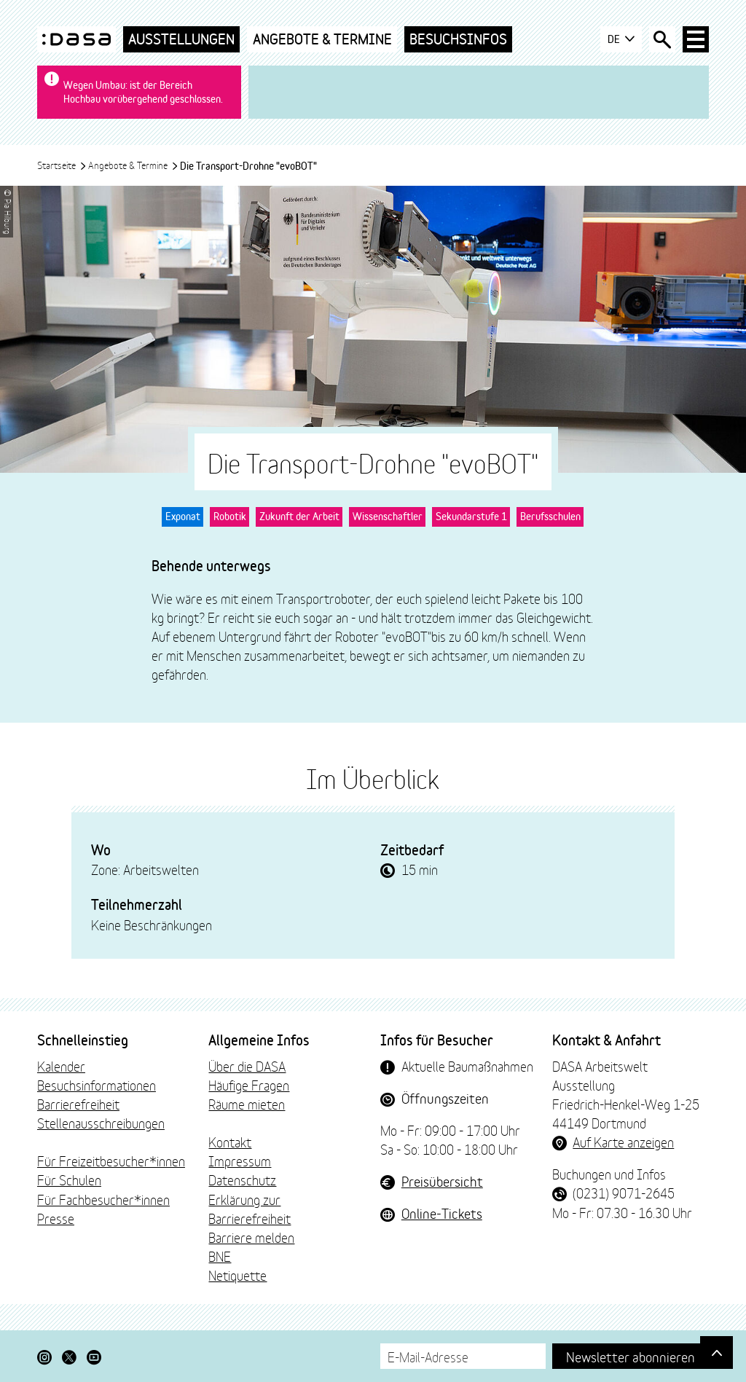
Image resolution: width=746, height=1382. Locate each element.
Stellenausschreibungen (101, 1122)
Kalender (61, 1065)
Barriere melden (251, 1237)
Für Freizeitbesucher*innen (111, 1160)
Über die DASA (247, 1065)
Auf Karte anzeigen (623, 1141)
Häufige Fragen (248, 1084)
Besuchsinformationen (96, 1084)
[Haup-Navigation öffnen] (696, 39)
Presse (55, 1218)
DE (621, 39)
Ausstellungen (181, 39)
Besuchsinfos (458, 39)
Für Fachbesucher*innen (103, 1199)
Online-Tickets (441, 1213)
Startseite (62, 164)
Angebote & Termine (322, 39)
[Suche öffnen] (662, 39)
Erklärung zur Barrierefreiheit (249, 1209)
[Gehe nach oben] (716, 1352)
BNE (219, 1255)
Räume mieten (246, 1103)
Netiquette (237, 1274)
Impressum (239, 1160)
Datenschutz (242, 1179)
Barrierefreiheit (78, 1103)
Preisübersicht (442, 1180)
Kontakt (229, 1141)
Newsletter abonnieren (630, 1356)
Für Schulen (69, 1179)
